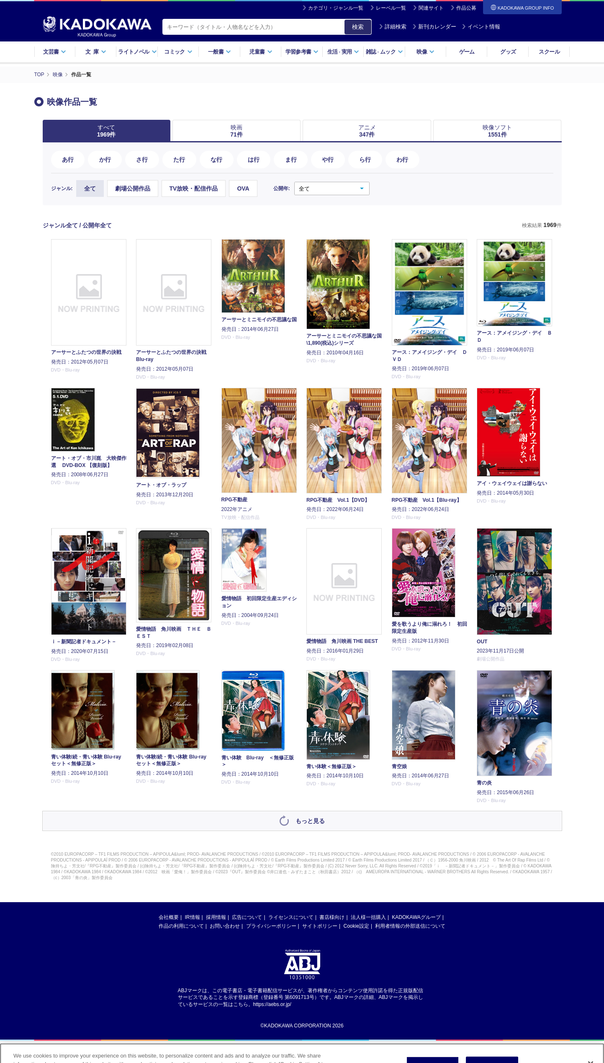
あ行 (68, 159)
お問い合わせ (225, 926)
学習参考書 (302, 52)
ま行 (291, 159)
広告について (247, 917)
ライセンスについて (291, 917)
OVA (243, 188)
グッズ (508, 52)
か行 (105, 159)
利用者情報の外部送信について (410, 926)
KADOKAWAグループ (416, 917)
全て (90, 188)
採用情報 (216, 917)
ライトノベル (137, 52)
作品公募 (466, 8)
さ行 (142, 159)
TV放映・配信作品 (194, 188)
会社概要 (169, 917)
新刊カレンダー (434, 26)
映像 (425, 52)
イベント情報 (481, 26)
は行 (254, 159)
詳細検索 (392, 26)
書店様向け (331, 917)
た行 (179, 159)
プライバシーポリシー (271, 926)
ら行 (365, 159)
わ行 (402, 159)
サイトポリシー (319, 926)
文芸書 (54, 52)
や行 (328, 159)
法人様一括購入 (368, 917)
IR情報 (192, 917)
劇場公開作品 (132, 188)
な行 (216, 159)
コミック (178, 52)
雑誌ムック (384, 52)
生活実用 (343, 52)
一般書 (219, 52)
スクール (549, 52)
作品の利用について (181, 926)
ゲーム (467, 52)
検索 (358, 26)
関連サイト (431, 8)
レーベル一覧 (391, 8)
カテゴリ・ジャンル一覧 (335, 8)
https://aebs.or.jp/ (272, 1004)
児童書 (260, 52)
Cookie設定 (356, 926)
